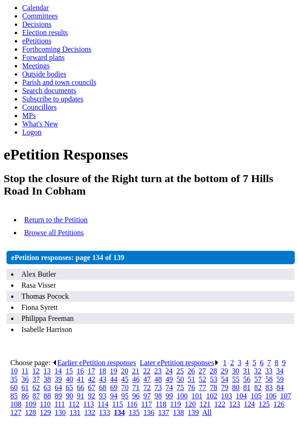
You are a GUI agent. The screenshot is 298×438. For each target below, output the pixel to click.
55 (235, 379)
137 (163, 412)
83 (269, 387)
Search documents (49, 91)
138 (178, 412)
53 (213, 379)
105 (256, 396)
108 (15, 404)
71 (136, 387)
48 (158, 379)
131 (74, 412)
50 (180, 379)
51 (191, 379)
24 (169, 371)
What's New (40, 124)
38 (47, 379)
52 (202, 379)
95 (124, 396)
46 (136, 379)
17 (91, 371)
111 (60, 404)
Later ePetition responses (179, 363)
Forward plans (43, 57)
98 (158, 396)
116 (132, 404)
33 (269, 371)
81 (246, 387)
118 (161, 404)
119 (175, 404)
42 (91, 379)
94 (113, 396)
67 (91, 387)
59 (280, 379)
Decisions (36, 24)
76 (191, 387)
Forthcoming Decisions (56, 49)
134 (119, 412)
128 (30, 412)
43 (102, 379)
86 (25, 396)
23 (158, 371)
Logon (32, 132)
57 (258, 379)
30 (235, 371)
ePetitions (36, 41)
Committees (40, 16)
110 (45, 404)
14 (58, 371)
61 (25, 387)
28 (213, 371)
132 (89, 412)
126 (279, 404)
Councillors (39, 107)
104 (241, 396)
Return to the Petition (55, 220)
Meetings (36, 66)
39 (58, 379)
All (206, 412)
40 (69, 379)
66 (80, 387)
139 (193, 412)
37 (36, 379)
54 (224, 379)
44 (113, 379)
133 (104, 412)
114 (102, 404)
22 (147, 371)
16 (80, 371)
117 (146, 404)
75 (180, 387)
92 (91, 396)
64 (58, 387)
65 (69, 387)
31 (246, 371)
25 (180, 371)
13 (47, 371)
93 (102, 396)
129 (45, 412)
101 (196, 396)
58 (269, 379)
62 (36, 387)
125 (264, 404)
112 (74, 404)
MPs (29, 115)
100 (182, 396)
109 (30, 404)
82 (258, 387)
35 (14, 379)
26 (191, 371)
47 (147, 379)
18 (102, 371)
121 (205, 404)
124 (249, 404)
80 (235, 387)
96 (136, 396)
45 (124, 379)
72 (147, 387)
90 (69, 396)
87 (36, 396)
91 (80, 396)
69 (113, 387)
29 (224, 371)
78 (213, 387)
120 (190, 404)
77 (202, 387)
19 (113, 371)
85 (14, 396)
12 (36, 371)
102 (211, 396)
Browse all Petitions (54, 233)
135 (134, 412)
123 (234, 404)
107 (285, 396)
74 (169, 387)
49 (169, 379)
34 (280, 371)
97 (147, 396)
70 (124, 387)
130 (60, 412)
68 (102, 387)
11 (24, 371)
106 (270, 396)
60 (14, 387)
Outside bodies (44, 74)
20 (124, 371)
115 (117, 404)
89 (58, 396)
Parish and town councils (59, 82)
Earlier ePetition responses (94, 363)
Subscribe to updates (52, 99)
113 (88, 404)
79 (224, 387)
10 (14, 371)
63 (47, 387)
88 (47, 396)
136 (148, 412)
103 (226, 396)
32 (258, 371)
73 (158, 387)
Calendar (35, 8)
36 (25, 379)
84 (280, 387)
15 (69, 371)
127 (15, 412)
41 (80, 379)
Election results (45, 32)
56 (246, 379)
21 (136, 371)
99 (169, 396)
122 (219, 404)
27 (202, 371)
